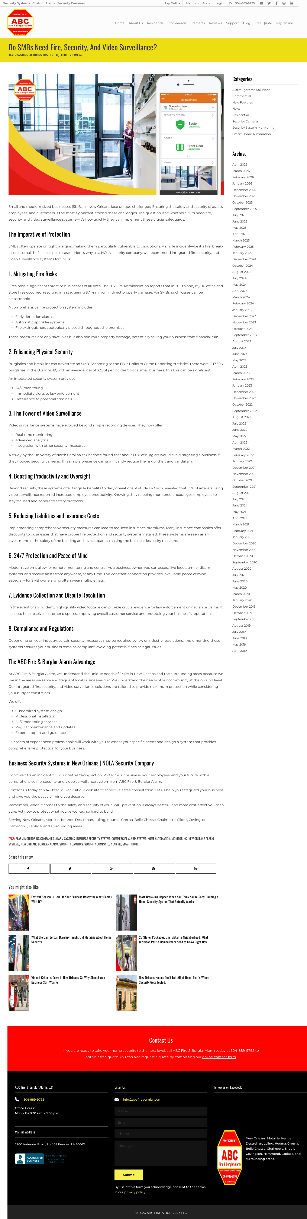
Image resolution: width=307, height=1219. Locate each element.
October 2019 (242, 613)
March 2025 (241, 240)
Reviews (215, 23)
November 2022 (244, 398)
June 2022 (239, 430)
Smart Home (130, 844)
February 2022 (243, 455)
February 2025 (243, 247)
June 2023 (239, 354)
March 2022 (241, 449)
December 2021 (243, 468)
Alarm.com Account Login (205, 3)
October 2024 (242, 266)
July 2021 (239, 499)
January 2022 (242, 461)
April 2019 (239, 651)
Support (232, 23)
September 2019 (244, 619)
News (236, 109)
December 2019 (244, 606)
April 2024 (240, 291)
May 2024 (239, 285)
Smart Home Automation (251, 134)
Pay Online (172, 3)
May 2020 (239, 587)
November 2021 (243, 474)
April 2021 (239, 518)
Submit (129, 1174)
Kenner (287, 1138)
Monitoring (179, 838)
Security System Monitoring (253, 127)
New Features (242, 102)
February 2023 (243, 379)
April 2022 (239, 442)
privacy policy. (135, 1190)
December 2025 (244, 190)
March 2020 (241, 594)
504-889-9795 (242, 1051)
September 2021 (244, 487)
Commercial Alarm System (129, 838)
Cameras (198, 23)
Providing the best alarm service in (273, 1133)
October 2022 (242, 404)
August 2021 (241, 493)
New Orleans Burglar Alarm (39, 844)
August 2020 (241, 568)
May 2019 (239, 644)
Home (120, 23)
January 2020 (242, 600)
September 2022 (244, 411)
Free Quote (263, 23)
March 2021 (240, 524)
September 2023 (244, 335)
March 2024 (241, 297)
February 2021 (242, 531)
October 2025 (242, 202)
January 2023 (242, 385)
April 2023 (239, 366)
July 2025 (239, 215)
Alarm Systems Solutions (25, 54)
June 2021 (239, 505)
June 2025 (239, 221)
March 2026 (241, 171)
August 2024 (241, 272)
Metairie (273, 1138)
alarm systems (65, 838)
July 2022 (239, 423)
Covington (254, 1154)
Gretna (292, 1143)
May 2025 (239, 228)
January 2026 (242, 183)
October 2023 (242, 329)
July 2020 (239, 575)
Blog (246, 23)
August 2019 (241, 625)
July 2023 (239, 348)
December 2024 (244, 259)
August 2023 (241, 341)
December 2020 (244, 543)
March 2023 (241, 373)
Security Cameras (71, 54)
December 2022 (244, 392)
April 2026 (240, 164)
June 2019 (239, 638)
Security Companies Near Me (102, 844)
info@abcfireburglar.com (142, 1099)
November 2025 (244, 196)
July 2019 (239, 632)
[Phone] (161, 1133)
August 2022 (241, 417)
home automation (159, 838)
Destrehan (254, 1143)
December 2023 (244, 316)
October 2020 (242, 556)
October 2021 (242, 480)
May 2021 (239, 512)
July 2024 (239, 278)
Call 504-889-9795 (242, 3)
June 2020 (240, 581)
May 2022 (239, 436)
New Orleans (256, 1138)
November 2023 (244, 322)
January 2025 (242, 253)
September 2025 (244, 209)
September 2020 (244, 562)
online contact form (219, 1057)
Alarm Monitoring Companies (35, 838)
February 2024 (243, 303)
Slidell (289, 1149)
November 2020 (244, 550)
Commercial (178, 23)
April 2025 (239, 234)
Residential (155, 23)
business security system (93, 838)
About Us (136, 23)
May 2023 (239, 360)
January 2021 (241, 537)
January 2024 (242, 310)
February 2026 (243, 177)
